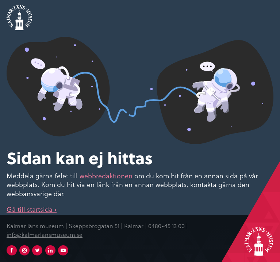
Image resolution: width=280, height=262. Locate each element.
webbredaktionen (106, 175)
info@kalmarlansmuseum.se (45, 234)
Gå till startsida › (32, 209)
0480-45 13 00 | (168, 225)
